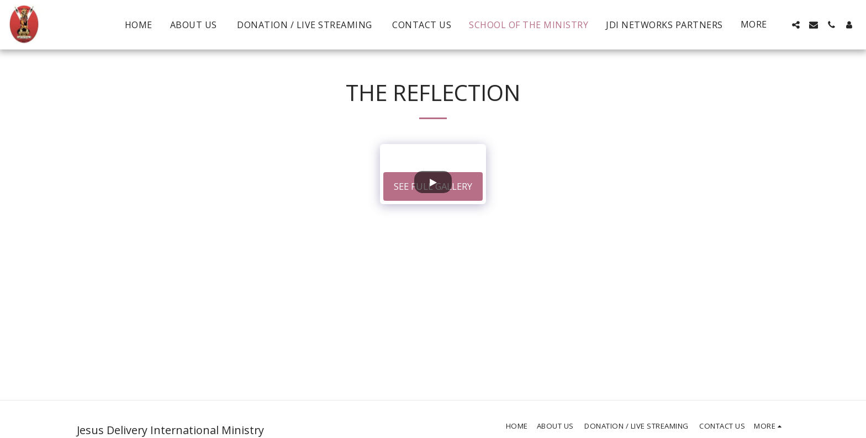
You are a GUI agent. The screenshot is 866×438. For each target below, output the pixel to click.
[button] (796, 24)
